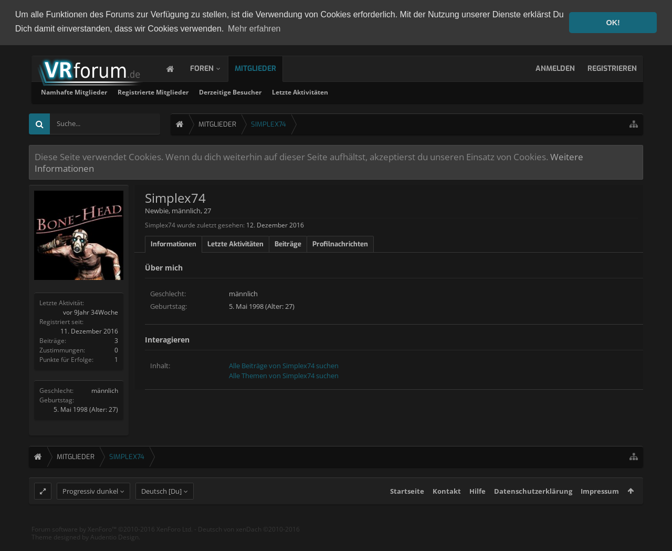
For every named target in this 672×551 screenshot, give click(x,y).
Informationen (173, 242)
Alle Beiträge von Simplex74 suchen (284, 364)
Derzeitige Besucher (369, 91)
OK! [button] (613, 22)
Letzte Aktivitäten (439, 91)
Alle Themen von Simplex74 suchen (284, 374)
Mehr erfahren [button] (254, 28)
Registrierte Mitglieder (292, 91)
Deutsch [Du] (161, 509)
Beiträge (288, 242)
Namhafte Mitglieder (213, 91)
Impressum (600, 509)
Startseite (407, 509)
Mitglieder (266, 67)
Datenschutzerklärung (533, 509)
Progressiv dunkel (90, 509)
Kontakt (447, 509)
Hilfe (477, 509)
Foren (212, 67)
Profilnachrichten (340, 242)
